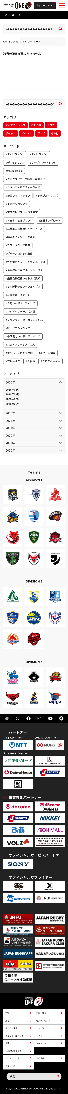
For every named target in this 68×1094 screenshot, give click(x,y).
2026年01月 (12, 403)
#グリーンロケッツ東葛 (19, 253)
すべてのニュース (15, 125)
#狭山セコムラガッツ (18, 328)
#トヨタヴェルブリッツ (19, 220)
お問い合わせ (11, 1065)
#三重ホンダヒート (49, 220)
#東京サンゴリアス (17, 204)
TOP (6, 14)
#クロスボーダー (50, 361)
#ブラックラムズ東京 (18, 245)
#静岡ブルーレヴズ (47, 195)
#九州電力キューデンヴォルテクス (25, 262)
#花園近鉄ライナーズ (18, 295)
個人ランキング (43, 1020)
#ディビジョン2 (39, 154)
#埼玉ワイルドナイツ (18, 195)
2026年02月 (12, 399)
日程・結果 (41, 1013)
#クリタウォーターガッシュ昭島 (24, 320)
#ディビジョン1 (15, 154)
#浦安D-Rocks (14, 170)
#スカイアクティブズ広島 (20, 344)
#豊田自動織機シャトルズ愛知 (23, 278)
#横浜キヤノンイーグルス (20, 237)
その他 (55, 133)
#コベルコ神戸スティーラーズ (23, 187)
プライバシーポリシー (15, 1058)
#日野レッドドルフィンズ (20, 303)
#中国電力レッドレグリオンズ (23, 336)
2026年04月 (12, 389)
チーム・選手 (11, 1028)
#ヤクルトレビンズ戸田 (19, 353)
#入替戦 (30, 361)
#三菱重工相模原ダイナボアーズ (24, 228)
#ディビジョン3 (15, 162)
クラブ (51, 125)
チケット (44, 6)
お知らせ (36, 125)
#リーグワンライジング (43, 162)
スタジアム (41, 1043)
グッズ (41, 133)
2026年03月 (12, 394)
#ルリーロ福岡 (46, 353)
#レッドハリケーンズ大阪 (20, 311)
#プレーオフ (13, 361)
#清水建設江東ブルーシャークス (24, 270)
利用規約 (40, 1058)
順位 (7, 1020)
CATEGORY (10, 41)
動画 (7, 1043)
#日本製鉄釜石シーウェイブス (23, 286)
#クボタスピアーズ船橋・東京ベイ (25, 179)
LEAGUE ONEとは (13, 1050)
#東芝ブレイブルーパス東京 (22, 212)
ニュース (40, 1028)
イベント (27, 133)
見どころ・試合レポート (16, 1035)
